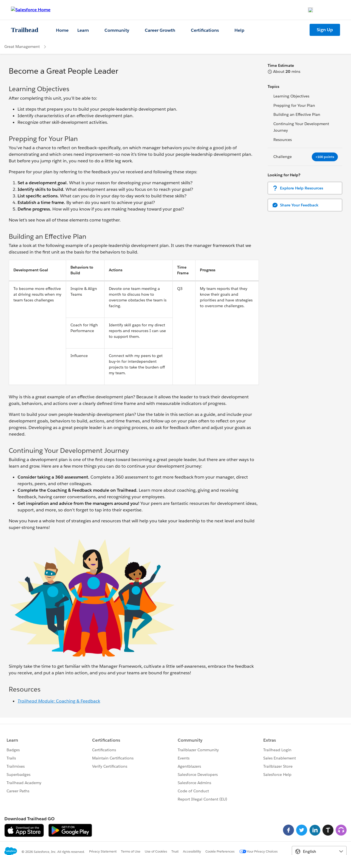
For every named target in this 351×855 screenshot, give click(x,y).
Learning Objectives (291, 96)
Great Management (22, 46)
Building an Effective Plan (296, 114)
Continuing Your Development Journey (301, 127)
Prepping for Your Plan (294, 105)
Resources (282, 139)
